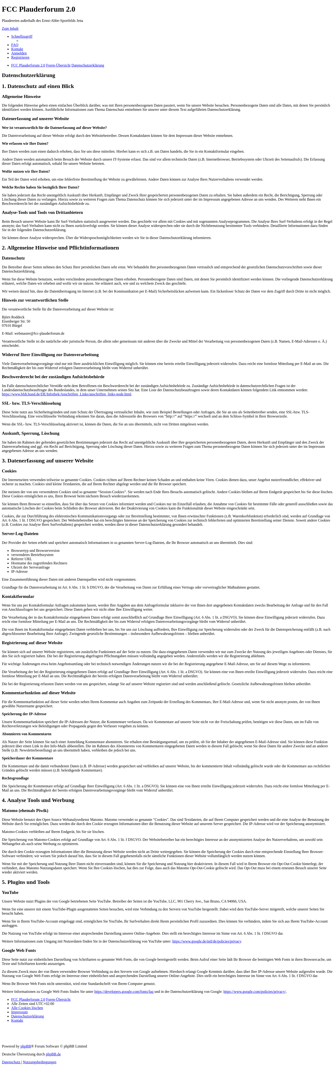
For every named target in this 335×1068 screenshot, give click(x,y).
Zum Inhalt (10, 28)
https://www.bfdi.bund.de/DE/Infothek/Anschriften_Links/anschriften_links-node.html (66, 394)
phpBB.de (53, 1054)
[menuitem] (14, 45)
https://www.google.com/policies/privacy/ (254, 992)
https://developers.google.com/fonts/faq (123, 992)
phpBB (25, 1046)
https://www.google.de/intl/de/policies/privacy (206, 941)
